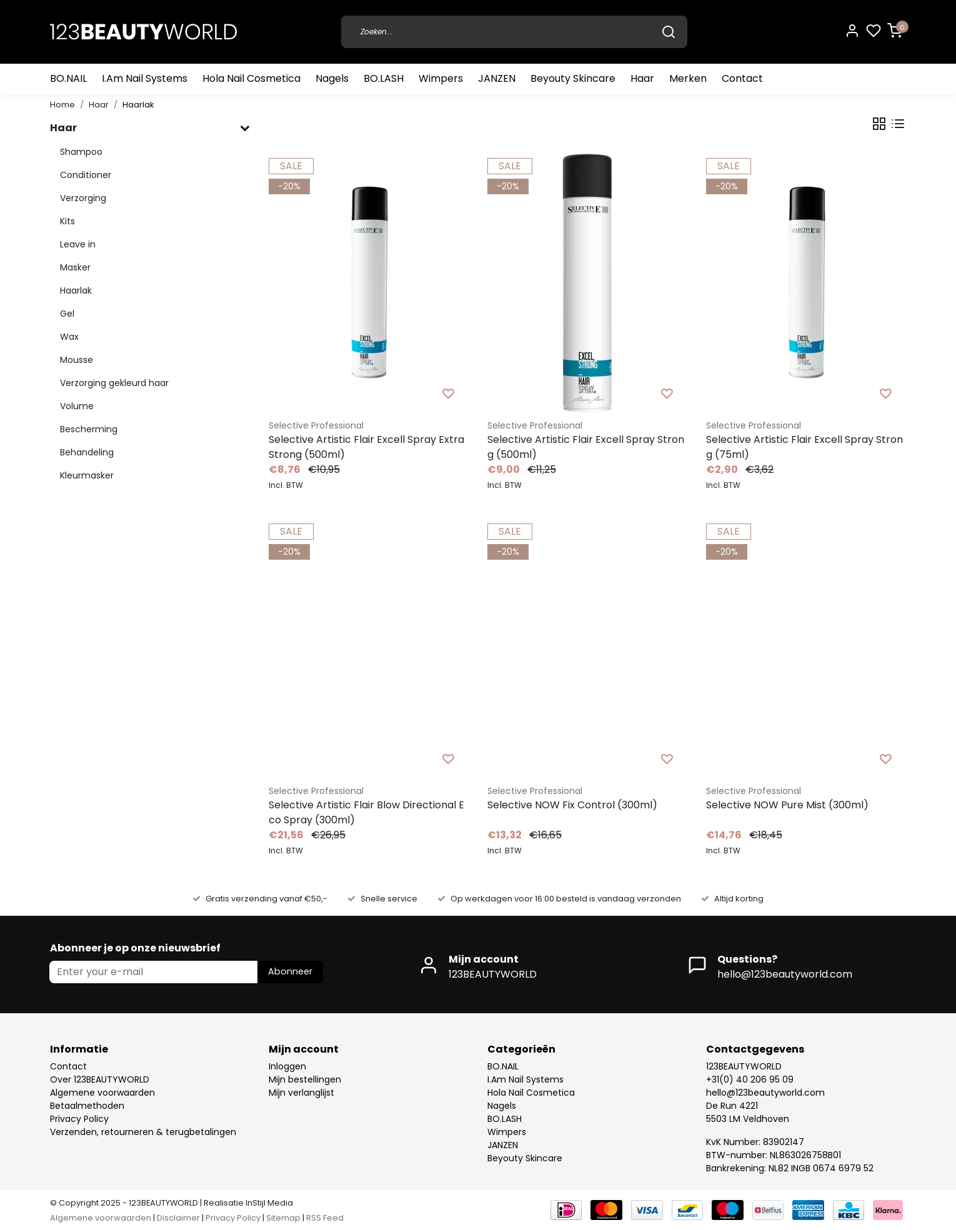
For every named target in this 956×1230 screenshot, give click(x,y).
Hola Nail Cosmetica (251, 78)
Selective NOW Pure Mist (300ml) (787, 805)
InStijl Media (268, 1203)
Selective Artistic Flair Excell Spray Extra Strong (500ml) (366, 447)
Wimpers (441, 78)
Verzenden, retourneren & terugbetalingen (143, 1132)
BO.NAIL (68, 78)
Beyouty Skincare (572, 78)
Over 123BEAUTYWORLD (99, 1079)
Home (62, 104)
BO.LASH (384, 78)
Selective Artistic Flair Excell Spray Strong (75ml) (804, 447)
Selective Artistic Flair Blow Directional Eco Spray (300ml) (366, 812)
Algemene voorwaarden (102, 1092)
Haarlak (138, 104)
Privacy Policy (79, 1119)
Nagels (332, 78)
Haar (642, 78)
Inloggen (287, 1066)
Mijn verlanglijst (301, 1092)
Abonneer (290, 971)
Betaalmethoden (87, 1105)
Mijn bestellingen (305, 1079)
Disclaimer (178, 1218)
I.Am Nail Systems (144, 78)
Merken (688, 78)
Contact (742, 78)
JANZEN (496, 78)
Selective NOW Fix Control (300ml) (572, 805)
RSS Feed (325, 1218)
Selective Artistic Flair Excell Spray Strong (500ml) (585, 447)
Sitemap (283, 1218)
